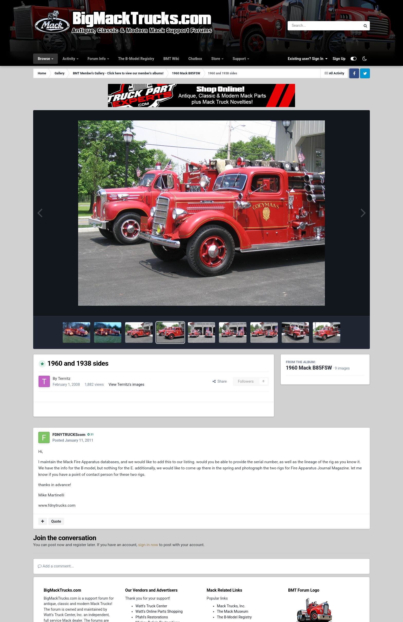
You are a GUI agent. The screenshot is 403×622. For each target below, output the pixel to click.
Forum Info (97, 59)
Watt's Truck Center (151, 606)
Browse (44, 59)
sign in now (148, 544)
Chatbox (195, 59)
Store (216, 59)
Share (220, 381)
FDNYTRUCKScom (68, 434)
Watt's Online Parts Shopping (159, 611)
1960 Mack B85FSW (309, 368)
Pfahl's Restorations (151, 617)
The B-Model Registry (136, 59)
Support (240, 59)
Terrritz (64, 378)
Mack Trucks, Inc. (231, 606)
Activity (69, 59)
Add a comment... (56, 566)
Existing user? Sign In (307, 58)
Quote (56, 521)
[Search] (310, 25)
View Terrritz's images (126, 384)
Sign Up (339, 59)
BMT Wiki (171, 59)
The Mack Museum (232, 611)
